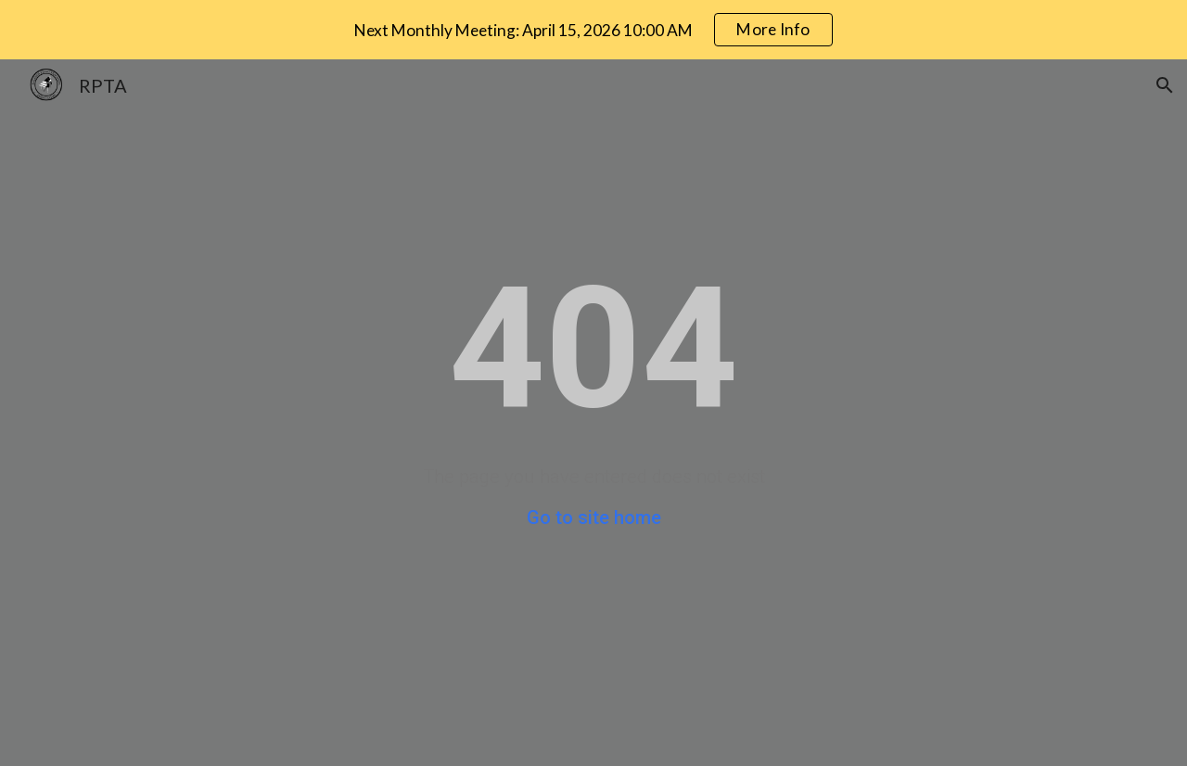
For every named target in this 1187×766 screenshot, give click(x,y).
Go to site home (594, 517)
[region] (593, 29)
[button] (1164, 85)
